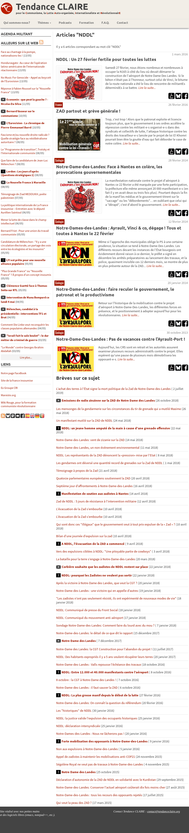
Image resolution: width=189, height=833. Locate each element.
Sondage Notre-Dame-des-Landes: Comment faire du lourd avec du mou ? (105, 625)
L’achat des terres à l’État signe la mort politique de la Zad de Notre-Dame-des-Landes (113, 389)
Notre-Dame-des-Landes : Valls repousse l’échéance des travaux (98, 664)
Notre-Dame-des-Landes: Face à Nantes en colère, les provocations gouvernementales (109, 169)
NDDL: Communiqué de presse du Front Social (87, 610)
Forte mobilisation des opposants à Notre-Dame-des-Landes (105, 741)
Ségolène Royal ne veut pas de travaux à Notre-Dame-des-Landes (99, 764)
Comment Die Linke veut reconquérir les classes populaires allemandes (25, 326)
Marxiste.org (8, 395)
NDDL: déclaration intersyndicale (78, 726)
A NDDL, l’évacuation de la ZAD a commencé (93, 544)
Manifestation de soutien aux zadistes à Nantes (95, 494)
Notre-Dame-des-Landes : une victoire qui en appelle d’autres (97, 591)
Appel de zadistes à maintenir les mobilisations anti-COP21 (95, 757)
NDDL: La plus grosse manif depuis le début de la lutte (100, 695)
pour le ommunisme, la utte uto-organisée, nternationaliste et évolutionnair (68, 13)
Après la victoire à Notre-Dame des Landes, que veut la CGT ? (96, 583)
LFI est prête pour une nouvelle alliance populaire (23, 262)
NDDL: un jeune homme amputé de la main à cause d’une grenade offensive (116, 428)
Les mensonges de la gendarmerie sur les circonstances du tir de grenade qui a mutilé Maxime (118, 409)
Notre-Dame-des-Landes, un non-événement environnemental (97, 448)
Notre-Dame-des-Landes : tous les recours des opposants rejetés (99, 795)
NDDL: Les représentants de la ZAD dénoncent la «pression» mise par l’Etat (105, 455)
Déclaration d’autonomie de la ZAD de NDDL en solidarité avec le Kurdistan (106, 780)
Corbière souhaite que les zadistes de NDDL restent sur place (105, 567)
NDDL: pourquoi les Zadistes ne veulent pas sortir (97, 575)
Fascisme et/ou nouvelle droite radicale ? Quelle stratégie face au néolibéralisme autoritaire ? (25, 138)
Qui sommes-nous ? (16, 22)
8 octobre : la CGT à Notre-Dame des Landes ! (86, 680)
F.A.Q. (105, 22)
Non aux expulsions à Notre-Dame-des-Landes (87, 749)
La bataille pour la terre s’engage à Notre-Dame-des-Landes (95, 559)
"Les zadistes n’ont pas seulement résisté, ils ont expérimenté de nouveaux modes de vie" (116, 598)
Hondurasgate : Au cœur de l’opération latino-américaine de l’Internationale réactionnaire (24, 66)
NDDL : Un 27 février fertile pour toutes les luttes (106, 59)
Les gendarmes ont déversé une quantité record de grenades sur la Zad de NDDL (109, 463)
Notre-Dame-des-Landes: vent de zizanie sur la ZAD (90, 440)
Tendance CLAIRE (52, 6)
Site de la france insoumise (17, 380)
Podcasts (65, 22)
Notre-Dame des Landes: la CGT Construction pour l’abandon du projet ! (104, 649)
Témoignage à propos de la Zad (77, 471)
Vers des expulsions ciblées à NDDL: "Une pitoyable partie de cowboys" (103, 551)
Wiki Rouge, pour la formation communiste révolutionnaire (18, 404)
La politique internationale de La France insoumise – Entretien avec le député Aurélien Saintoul (24, 208)
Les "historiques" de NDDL (74, 711)
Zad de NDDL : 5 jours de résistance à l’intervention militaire (96, 501)
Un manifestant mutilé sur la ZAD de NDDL (84, 421)
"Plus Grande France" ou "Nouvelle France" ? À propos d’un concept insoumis (26, 273)
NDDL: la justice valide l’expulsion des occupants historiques (96, 718)
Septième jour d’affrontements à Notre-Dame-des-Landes (94, 486)
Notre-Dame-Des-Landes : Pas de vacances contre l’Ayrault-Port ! (120, 339)
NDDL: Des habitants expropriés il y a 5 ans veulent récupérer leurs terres (104, 657)
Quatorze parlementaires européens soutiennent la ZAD (93, 478)
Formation (86, 22)
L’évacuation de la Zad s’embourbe (79, 509)
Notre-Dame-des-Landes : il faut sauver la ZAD (87, 688)
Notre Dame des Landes (79, 641)
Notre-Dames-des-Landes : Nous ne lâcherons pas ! (90, 734)
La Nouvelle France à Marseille (26, 182)
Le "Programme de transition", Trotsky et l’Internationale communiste (25, 151)
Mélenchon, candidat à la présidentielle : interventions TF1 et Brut (23, 313)
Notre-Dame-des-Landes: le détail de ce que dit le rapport (94, 633)
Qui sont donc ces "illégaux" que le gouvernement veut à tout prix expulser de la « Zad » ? (115, 524)
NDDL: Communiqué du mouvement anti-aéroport (89, 618)
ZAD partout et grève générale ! (88, 111)
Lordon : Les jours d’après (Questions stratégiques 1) (20, 173)
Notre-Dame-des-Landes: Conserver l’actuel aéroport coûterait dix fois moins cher (110, 787)
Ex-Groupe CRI (9, 388)
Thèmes (44, 22)
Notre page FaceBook (13, 373)
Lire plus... (26, 357)
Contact (122, 22)
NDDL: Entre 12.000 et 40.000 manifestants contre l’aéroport (105, 672)
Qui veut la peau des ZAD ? (74, 803)
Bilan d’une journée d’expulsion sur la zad (84, 536)
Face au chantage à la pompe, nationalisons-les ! (18, 53)
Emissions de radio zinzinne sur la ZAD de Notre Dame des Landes (108, 400)
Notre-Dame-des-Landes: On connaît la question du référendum (98, 703)
